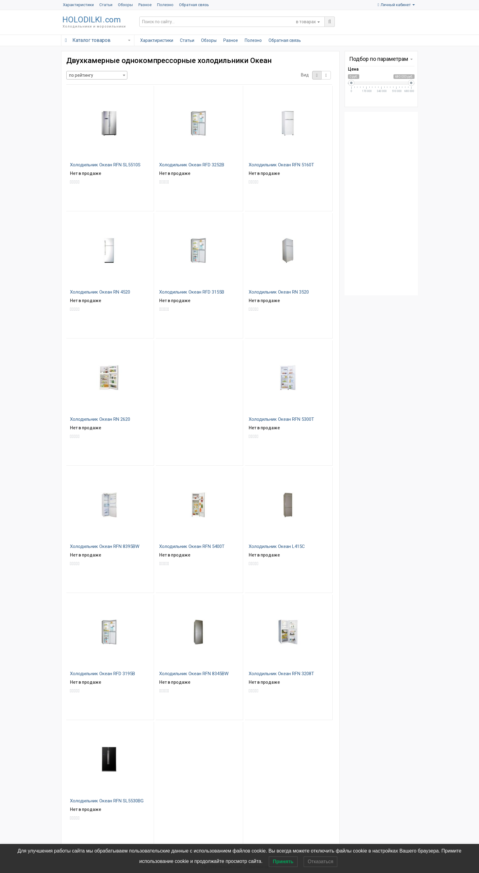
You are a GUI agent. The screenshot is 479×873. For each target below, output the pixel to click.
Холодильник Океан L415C (277, 546)
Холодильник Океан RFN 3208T (281, 673)
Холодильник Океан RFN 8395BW (104, 546)
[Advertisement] (381, 203)
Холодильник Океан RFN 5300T (281, 419)
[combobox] (308, 22)
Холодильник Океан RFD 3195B (102, 673)
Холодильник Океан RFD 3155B (191, 292)
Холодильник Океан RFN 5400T (192, 546)
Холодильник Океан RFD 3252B (191, 165)
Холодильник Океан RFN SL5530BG (107, 801)
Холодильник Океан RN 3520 (279, 292)
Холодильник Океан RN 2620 (100, 419)
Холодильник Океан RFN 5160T (281, 165)
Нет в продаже (85, 173)
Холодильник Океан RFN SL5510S (105, 165)
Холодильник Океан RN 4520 (100, 292)
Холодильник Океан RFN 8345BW (194, 673)
